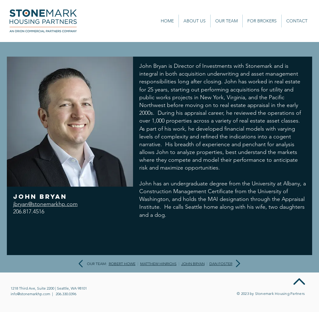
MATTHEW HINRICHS (158, 263)
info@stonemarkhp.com (30, 293)
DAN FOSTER (220, 263)
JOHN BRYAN (193, 263)
